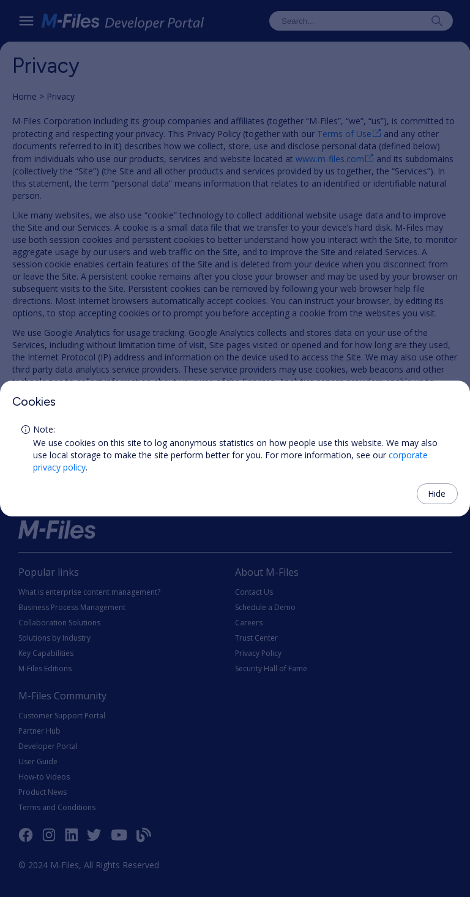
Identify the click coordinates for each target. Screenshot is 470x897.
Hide (437, 493)
